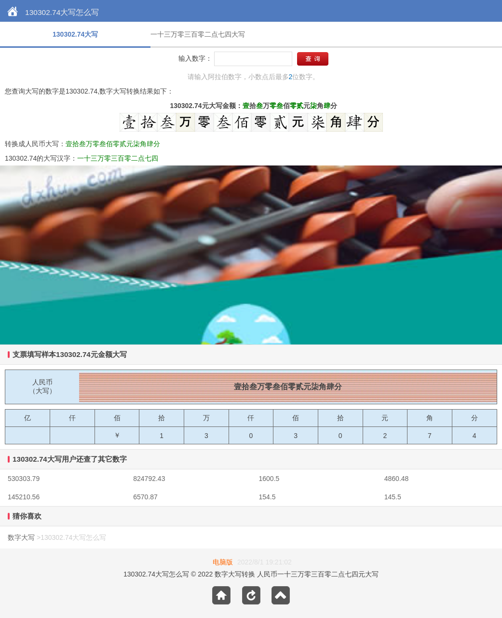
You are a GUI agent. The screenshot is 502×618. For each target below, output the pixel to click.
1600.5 (269, 478)
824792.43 (149, 478)
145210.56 (24, 497)
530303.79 (24, 478)
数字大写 (21, 537)
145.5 (392, 497)
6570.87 (145, 497)
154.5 (267, 497)
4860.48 (396, 478)
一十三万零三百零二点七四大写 (197, 34)
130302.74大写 (75, 34)
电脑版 (223, 562)
